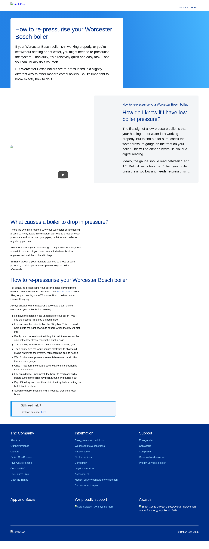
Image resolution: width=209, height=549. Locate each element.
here (43, 412)
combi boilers (64, 291)
